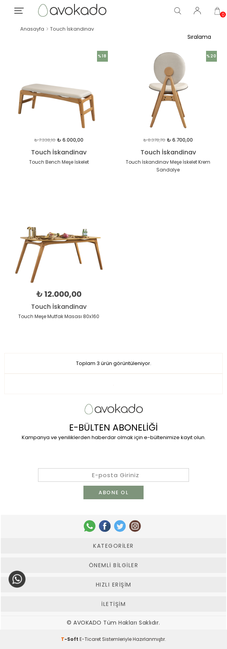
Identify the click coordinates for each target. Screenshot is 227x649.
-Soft (70, 639)
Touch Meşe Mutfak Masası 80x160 (58, 316)
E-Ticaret (90, 639)
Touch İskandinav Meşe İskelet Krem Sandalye (168, 166)
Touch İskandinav (59, 152)
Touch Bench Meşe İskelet (59, 162)
